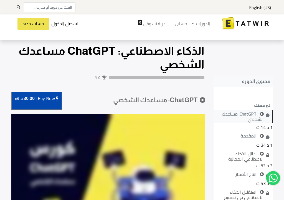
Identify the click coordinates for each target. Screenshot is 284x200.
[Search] (18, 7)
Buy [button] (36, 98)
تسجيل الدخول (64, 23)
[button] (243, 105)
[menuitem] (181, 24)
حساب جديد (33, 23)
